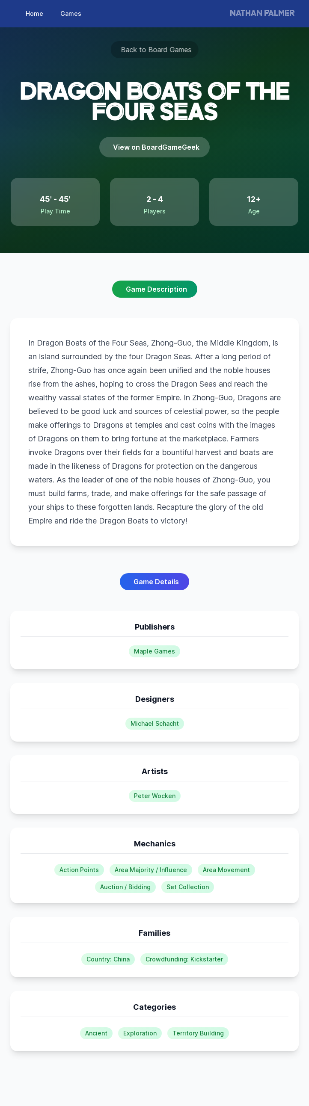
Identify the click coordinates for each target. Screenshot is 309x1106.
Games (70, 13)
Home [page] (34, 13)
